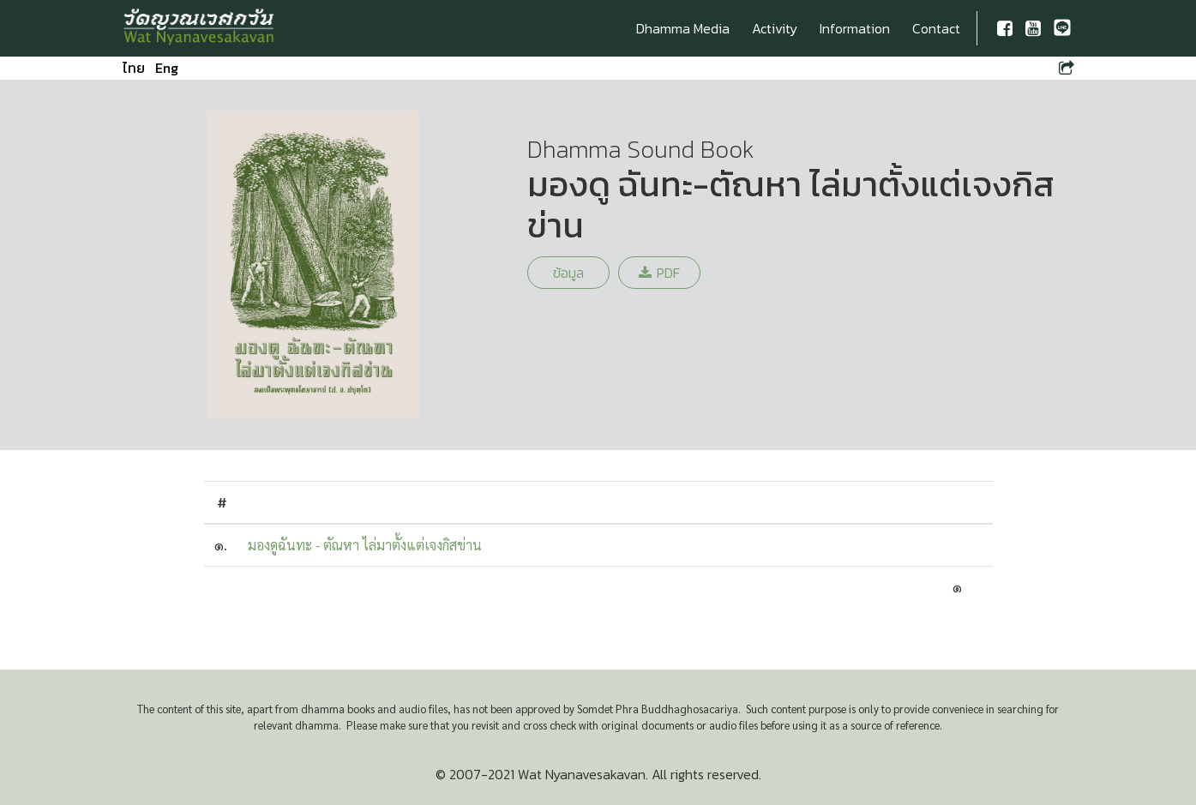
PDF (659, 272)
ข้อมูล (568, 272)
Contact (936, 28)
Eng (166, 67)
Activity (774, 28)
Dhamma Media (683, 28)
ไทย (134, 67)
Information (855, 28)
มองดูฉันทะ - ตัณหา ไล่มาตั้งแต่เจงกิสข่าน (365, 545)
